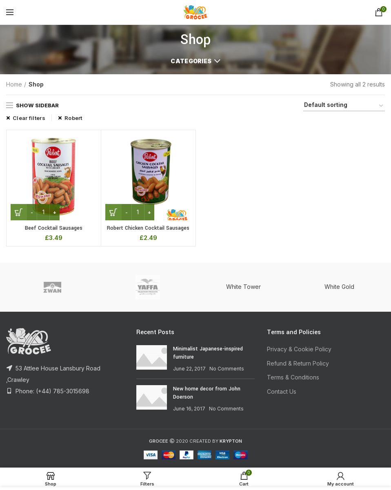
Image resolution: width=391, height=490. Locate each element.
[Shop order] (344, 106)
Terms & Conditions (293, 377)
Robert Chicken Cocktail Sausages (148, 228)
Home (14, 84)
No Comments (226, 369)
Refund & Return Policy (298, 363)
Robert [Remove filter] (73, 118)
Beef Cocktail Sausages (53, 228)
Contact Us (281, 391)
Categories (191, 61)
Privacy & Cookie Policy (299, 349)
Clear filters (29, 118)
